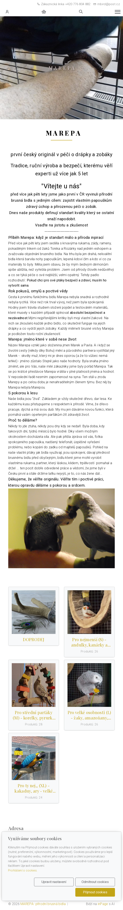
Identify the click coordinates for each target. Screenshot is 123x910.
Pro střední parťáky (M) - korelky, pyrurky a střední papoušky (33, 715)
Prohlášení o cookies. (22, 870)
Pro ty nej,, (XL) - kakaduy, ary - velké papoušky (33, 788)
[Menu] (118, 12)
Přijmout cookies (95, 892)
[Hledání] (80, 11)
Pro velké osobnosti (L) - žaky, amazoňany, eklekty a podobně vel (89, 715)
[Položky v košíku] (44, 12)
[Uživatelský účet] (7, 12)
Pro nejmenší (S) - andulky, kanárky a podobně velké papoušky (89, 642)
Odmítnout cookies (95, 882)
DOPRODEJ (33, 639)
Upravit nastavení (53, 882)
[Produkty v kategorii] (34, 612)
